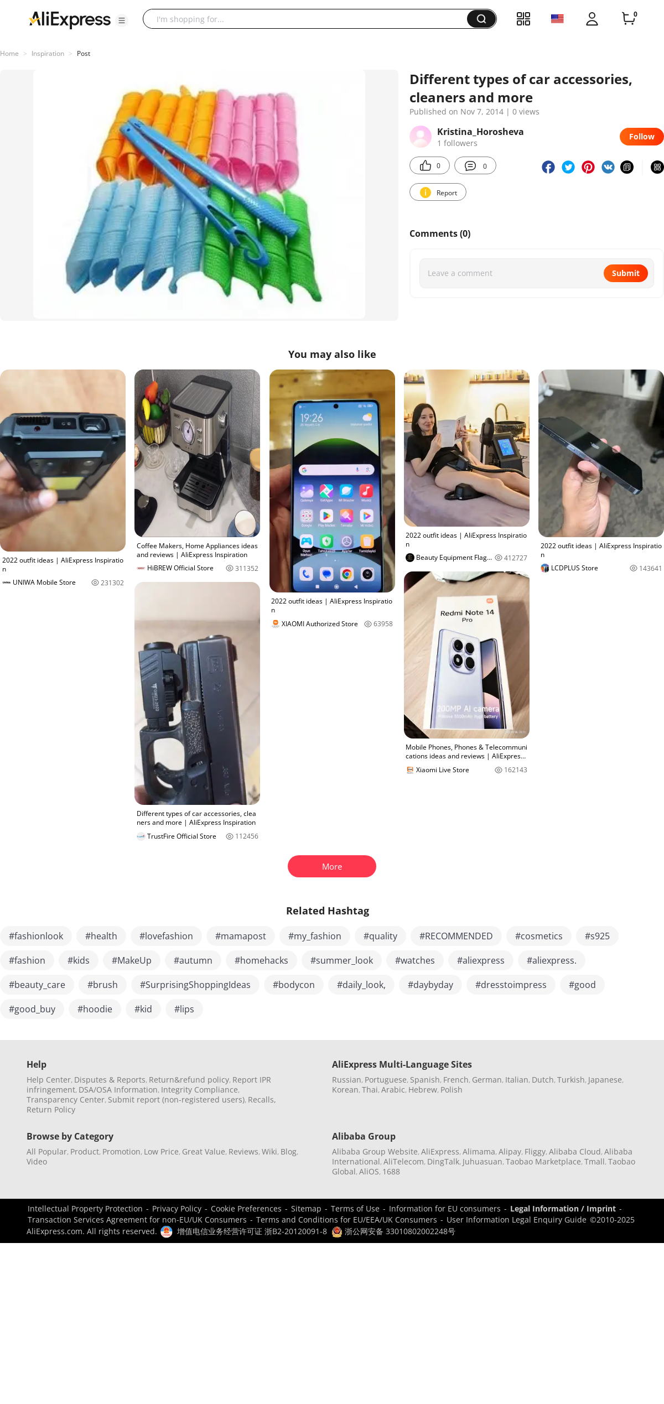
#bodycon (294, 985)
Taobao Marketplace (543, 1161)
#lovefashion (166, 936)
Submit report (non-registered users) (176, 1099)
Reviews (243, 1151)
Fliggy (535, 1151)
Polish (451, 1089)
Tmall (594, 1161)
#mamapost (240, 936)
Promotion (121, 1151)
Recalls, (262, 1099)
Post (83, 53)
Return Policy (51, 1109)
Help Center (49, 1079)
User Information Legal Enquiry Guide (517, 1219)
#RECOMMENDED (456, 936)
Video (37, 1161)
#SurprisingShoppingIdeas (195, 985)
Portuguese (386, 1079)
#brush (102, 985)
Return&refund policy (189, 1079)
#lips (184, 1009)
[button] (121, 20)
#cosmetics (539, 936)
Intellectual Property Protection (85, 1208)
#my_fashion (314, 936)
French (456, 1079)
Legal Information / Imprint (563, 1208)
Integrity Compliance (199, 1089)
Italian (516, 1079)
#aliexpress (481, 960)
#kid (143, 1009)
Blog (289, 1151)
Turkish (571, 1079)
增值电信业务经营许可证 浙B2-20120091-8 (252, 1231)
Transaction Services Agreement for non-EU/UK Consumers (137, 1219)
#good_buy (32, 1009)
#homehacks (261, 960)
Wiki (269, 1151)
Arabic (393, 1089)
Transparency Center (66, 1099)
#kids (79, 960)
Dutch (543, 1079)
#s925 (597, 936)
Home (9, 53)
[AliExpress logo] (70, 19)
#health (101, 936)
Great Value (203, 1151)
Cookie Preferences (246, 1208)
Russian (346, 1079)
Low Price (161, 1151)
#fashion (27, 960)
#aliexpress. (552, 960)
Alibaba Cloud (575, 1151)
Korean (345, 1089)
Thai (370, 1089)
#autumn (193, 960)
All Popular (47, 1151)
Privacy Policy (176, 1208)
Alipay (510, 1151)
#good (582, 985)
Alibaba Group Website (375, 1151)
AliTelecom (403, 1161)
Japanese (605, 1079)
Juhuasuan (482, 1161)
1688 (391, 1171)
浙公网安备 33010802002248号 (393, 1231)
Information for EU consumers (445, 1208)
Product (84, 1151)
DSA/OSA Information (118, 1089)
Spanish (425, 1079)
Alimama (479, 1151)
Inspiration (48, 53)
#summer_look (341, 960)
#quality (380, 936)
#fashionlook (36, 936)
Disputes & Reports (110, 1079)
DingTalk (443, 1161)
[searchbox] (309, 18)
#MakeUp (132, 960)
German (487, 1079)
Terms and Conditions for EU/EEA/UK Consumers (346, 1219)
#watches (415, 960)
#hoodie (94, 1009)
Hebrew (422, 1089)
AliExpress (440, 1151)
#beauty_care (37, 985)
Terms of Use (355, 1208)
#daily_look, (361, 985)
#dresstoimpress (511, 985)
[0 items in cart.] (628, 19)
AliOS (369, 1171)
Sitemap (306, 1208)
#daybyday (430, 985)
